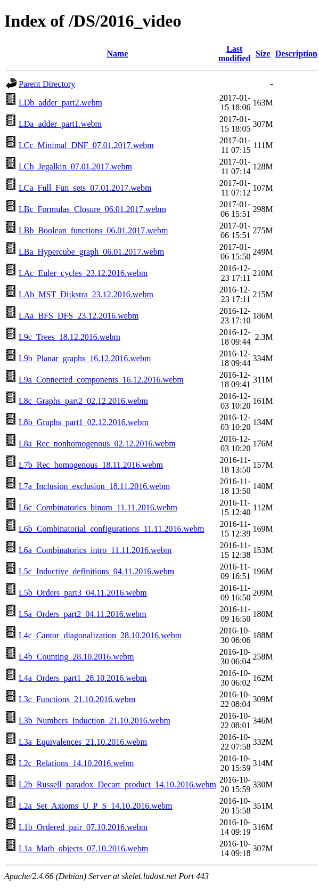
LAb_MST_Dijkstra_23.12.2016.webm (86, 294)
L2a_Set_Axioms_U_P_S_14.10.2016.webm (95, 805)
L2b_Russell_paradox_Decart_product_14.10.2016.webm (117, 784)
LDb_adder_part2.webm (60, 102)
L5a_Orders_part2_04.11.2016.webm (82, 614)
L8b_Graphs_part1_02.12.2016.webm (84, 422)
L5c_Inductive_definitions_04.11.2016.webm (96, 571)
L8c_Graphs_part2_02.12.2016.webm (83, 400)
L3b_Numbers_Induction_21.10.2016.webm (94, 720)
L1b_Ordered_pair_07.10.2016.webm (83, 827)
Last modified (234, 53)
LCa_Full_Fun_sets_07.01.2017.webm (85, 187)
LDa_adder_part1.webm (60, 123)
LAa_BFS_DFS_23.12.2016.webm (78, 315)
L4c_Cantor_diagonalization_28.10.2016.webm (100, 635)
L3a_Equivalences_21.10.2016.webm (83, 741)
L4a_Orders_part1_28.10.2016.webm (82, 677)
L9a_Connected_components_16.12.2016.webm (101, 379)
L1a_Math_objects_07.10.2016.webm (83, 848)
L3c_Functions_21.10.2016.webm (77, 699)
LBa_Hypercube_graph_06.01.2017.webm (91, 251)
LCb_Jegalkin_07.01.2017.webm (75, 166)
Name (117, 53)
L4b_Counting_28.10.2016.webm (76, 656)
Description (296, 53)
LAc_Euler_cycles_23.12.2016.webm (83, 273)
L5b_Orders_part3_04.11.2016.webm (83, 592)
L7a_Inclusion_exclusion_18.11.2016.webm (94, 486)
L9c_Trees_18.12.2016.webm (69, 336)
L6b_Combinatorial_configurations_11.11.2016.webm (112, 528)
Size (263, 53)
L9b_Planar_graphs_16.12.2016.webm (85, 358)
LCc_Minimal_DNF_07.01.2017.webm (86, 145)
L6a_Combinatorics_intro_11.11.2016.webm (95, 550)
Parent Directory (47, 83)
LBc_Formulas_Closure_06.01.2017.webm (92, 209)
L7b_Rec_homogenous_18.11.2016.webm (91, 464)
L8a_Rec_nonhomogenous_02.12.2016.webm (97, 443)
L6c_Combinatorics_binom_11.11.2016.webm (98, 507)
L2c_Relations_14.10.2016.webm (76, 763)
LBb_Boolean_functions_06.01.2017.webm (93, 230)
